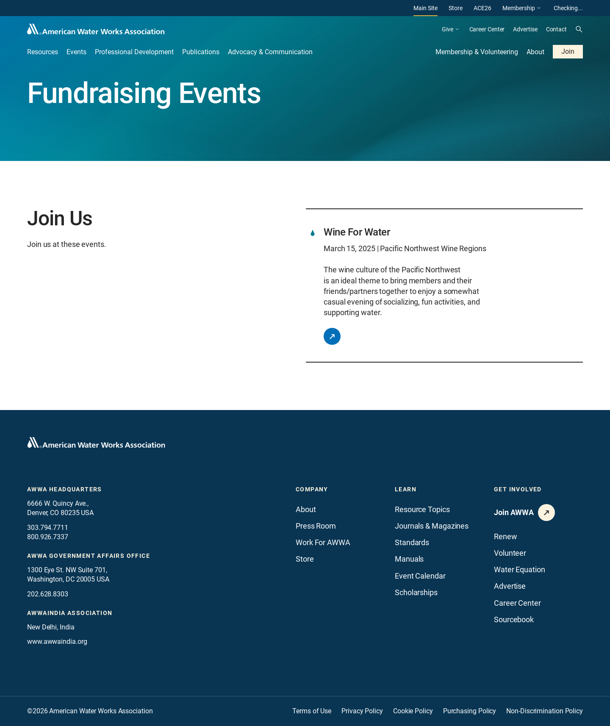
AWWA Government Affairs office (88, 555)
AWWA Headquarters (64, 489)
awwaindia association (69, 613)
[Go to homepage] (96, 442)
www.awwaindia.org (57, 641)
